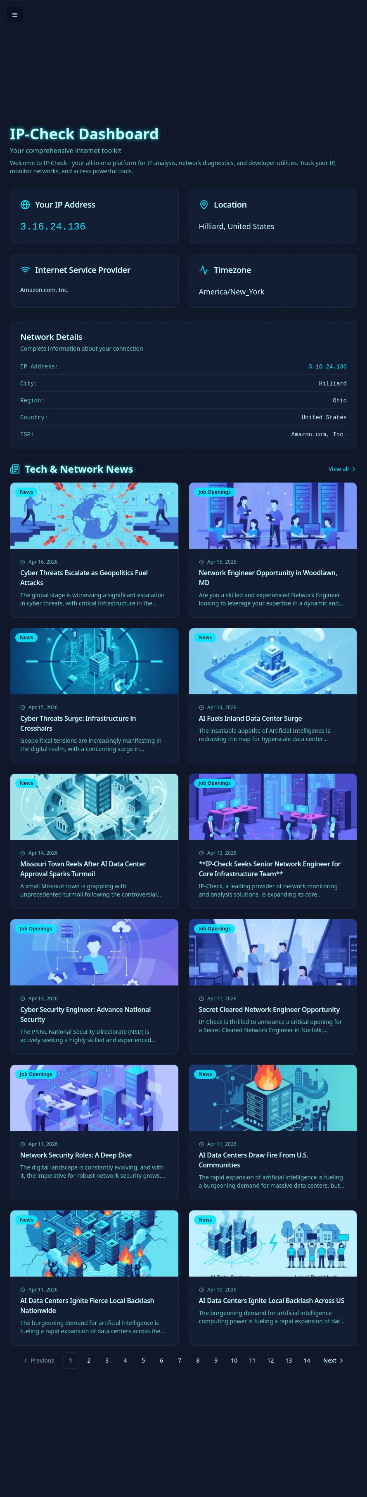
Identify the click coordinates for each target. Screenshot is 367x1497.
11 (252, 1360)
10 (234, 1360)
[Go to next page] (333, 1360)
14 (306, 1360)
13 (288, 1360)
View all (343, 469)
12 (270, 1360)
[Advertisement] (183, 58)
